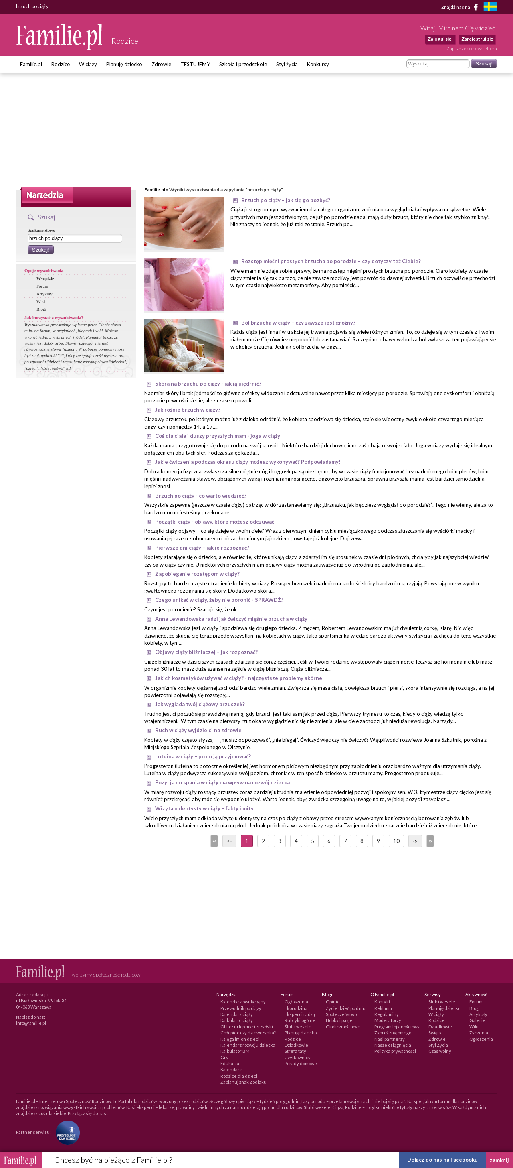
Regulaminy (386, 1014)
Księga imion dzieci (239, 1039)
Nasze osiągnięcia (392, 1045)
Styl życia (287, 64)
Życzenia (478, 1032)
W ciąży (88, 64)
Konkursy (318, 64)
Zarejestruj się (477, 39)
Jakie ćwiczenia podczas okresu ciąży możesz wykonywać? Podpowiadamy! (248, 462)
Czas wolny (439, 1051)
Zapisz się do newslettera (471, 48)
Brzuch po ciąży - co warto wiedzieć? (200, 495)
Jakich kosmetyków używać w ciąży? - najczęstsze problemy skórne (238, 678)
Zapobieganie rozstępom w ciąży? (197, 574)
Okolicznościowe (343, 1026)
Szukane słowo (41, 230)
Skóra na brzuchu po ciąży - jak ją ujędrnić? (208, 383)
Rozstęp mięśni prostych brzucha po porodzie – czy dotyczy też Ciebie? (331, 261)
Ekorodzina (296, 1008)
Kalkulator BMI (235, 1051)
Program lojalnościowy (397, 1026)
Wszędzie (45, 278)
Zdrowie (161, 64)
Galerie (477, 1020)
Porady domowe (301, 1063)
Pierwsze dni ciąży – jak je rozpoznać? (202, 547)
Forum (42, 286)
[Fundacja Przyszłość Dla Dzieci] (66, 1132)
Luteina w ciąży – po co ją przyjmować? (203, 756)
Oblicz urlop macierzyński (246, 1026)
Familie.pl (31, 64)
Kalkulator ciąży (236, 1020)
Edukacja (229, 1063)
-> (415, 841)
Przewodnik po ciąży (240, 1008)
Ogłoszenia (296, 1001)
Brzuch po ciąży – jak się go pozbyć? (285, 200)
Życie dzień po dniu (346, 1008)
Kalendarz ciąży (236, 1014)
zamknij (499, 1160)
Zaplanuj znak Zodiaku (243, 1082)
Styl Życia (438, 1045)
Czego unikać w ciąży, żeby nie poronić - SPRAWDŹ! (219, 600)
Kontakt (382, 1001)
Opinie (333, 1001)
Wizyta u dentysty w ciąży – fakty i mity (204, 808)
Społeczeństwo (341, 1014)
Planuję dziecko (124, 64)
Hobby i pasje (339, 1020)
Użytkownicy (298, 1057)
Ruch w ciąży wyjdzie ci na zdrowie (198, 730)
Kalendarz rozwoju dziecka (247, 1045)
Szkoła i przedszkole (243, 64)
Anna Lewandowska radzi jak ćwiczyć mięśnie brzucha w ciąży (231, 618)
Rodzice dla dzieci (238, 1076)
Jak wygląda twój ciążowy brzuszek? (200, 704)
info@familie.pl (31, 1023)
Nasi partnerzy (389, 1039)
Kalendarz (231, 1069)
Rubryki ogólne (300, 1020)
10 (396, 841)
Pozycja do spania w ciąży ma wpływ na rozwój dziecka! (223, 782)
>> (429, 841)
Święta (435, 1032)
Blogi (41, 309)
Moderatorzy (387, 1020)
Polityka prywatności (395, 1051)
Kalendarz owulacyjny (243, 1001)
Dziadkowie (296, 1045)
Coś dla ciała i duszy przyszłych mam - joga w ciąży (217, 436)
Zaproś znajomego (392, 1032)
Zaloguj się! (440, 39)
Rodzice (60, 64)
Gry (224, 1057)
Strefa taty (295, 1051)
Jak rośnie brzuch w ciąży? (187, 409)
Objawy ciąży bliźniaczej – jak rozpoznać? (206, 652)
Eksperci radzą (300, 1014)
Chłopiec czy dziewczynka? (248, 1032)
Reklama (383, 1008)
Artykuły (44, 293)
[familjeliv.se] (490, 7)
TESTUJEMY (195, 64)
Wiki (40, 301)
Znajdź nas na (461, 7)
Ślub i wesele (298, 1026)
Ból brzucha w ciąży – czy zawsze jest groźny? (298, 322)
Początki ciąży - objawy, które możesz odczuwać (214, 521)
